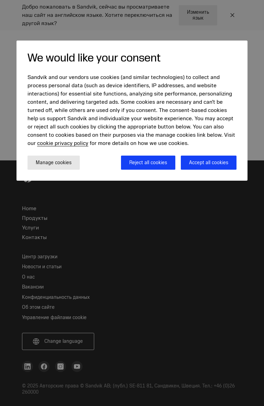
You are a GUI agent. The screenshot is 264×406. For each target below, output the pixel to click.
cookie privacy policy (62, 143)
